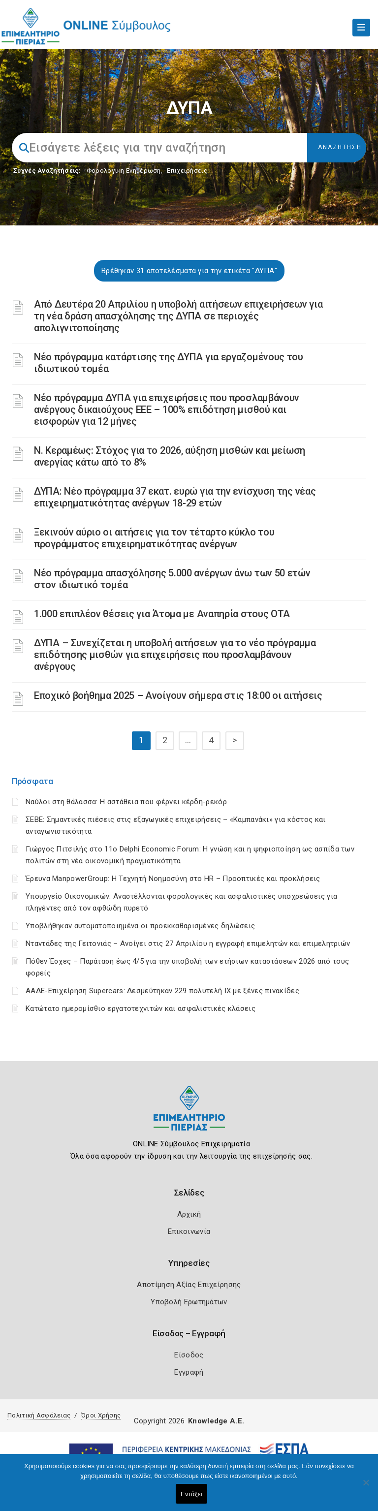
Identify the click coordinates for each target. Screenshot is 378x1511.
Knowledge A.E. (216, 1421)
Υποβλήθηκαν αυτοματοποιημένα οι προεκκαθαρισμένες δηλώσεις (140, 925)
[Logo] (189, 1115)
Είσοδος (188, 1355)
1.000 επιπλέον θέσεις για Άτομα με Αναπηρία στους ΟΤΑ (162, 614)
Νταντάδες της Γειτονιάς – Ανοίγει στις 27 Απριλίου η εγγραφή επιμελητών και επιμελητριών (188, 943)
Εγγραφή (188, 1372)
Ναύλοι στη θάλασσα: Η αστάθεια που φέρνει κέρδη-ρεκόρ (126, 801)
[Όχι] (366, 1487)
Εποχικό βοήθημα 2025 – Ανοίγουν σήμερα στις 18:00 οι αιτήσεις (178, 695)
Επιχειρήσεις (187, 170)
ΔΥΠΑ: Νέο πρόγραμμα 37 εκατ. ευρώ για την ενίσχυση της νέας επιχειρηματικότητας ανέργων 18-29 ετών (174, 497)
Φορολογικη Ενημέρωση (124, 170)
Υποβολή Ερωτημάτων (189, 1301)
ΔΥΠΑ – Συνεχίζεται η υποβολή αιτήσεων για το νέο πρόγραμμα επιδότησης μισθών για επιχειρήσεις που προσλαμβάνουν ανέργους (175, 654)
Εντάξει (191, 1494)
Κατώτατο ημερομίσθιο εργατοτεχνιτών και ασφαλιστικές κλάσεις (140, 1008)
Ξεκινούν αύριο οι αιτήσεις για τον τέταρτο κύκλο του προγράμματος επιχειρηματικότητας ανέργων (154, 538)
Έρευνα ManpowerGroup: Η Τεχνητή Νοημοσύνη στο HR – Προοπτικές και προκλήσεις (173, 878)
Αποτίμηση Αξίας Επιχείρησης (189, 1284)
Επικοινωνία (189, 1231)
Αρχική (189, 1214)
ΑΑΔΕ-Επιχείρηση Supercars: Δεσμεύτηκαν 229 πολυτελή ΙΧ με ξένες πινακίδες (162, 990)
